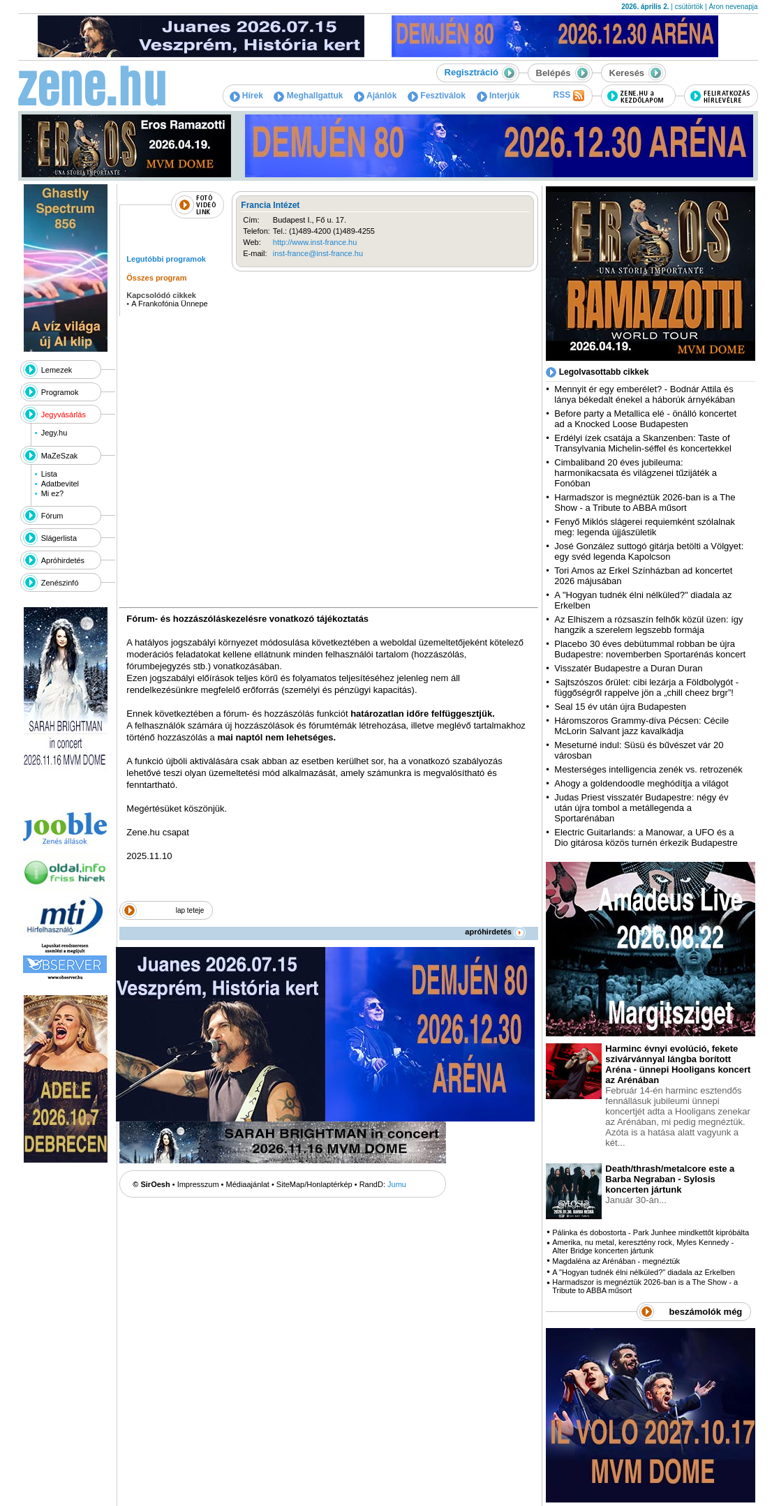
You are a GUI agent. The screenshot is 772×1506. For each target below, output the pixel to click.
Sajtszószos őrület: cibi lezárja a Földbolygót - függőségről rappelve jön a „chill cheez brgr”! (646, 687)
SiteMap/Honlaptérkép (314, 1184)
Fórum (52, 516)
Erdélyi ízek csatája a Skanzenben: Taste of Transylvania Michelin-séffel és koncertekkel (643, 443)
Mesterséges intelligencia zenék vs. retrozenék (648, 769)
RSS (568, 95)
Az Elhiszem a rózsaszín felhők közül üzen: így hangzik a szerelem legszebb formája (648, 624)
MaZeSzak (59, 456)
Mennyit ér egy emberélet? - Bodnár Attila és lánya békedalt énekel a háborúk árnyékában (644, 394)
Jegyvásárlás (63, 414)
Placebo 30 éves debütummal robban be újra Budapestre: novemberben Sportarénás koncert (649, 649)
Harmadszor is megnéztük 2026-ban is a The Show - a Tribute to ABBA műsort (644, 502)
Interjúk (498, 95)
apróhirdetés (495, 931)
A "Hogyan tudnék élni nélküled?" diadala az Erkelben (643, 1272)
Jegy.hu (54, 432)
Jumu (396, 1184)
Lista (49, 474)
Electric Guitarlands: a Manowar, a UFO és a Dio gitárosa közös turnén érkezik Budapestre (645, 837)
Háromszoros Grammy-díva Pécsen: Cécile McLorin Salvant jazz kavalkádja (641, 725)
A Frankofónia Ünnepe (169, 303)
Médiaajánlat (247, 1184)
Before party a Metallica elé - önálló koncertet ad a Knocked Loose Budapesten (645, 418)
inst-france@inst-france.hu (318, 253)
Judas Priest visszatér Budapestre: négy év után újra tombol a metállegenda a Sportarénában (641, 807)
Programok (60, 392)
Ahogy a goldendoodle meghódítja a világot (641, 783)
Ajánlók (375, 95)
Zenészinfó (60, 583)
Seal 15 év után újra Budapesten (622, 706)
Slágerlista (59, 538)
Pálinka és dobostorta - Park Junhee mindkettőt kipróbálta (650, 1232)
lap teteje (190, 910)
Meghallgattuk (308, 95)
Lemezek (57, 370)
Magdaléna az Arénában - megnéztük (616, 1261)
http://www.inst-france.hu (315, 242)
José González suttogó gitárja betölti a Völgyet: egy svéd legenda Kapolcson (648, 551)
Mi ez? (52, 493)
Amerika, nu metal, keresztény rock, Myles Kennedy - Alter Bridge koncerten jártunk (643, 1246)
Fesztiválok (437, 95)
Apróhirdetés (62, 560)
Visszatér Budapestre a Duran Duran (628, 668)
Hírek (246, 95)
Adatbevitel (60, 483)
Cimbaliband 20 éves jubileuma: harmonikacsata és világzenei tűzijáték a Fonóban (635, 473)
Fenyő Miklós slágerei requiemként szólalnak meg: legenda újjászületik (644, 526)
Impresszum (198, 1184)
